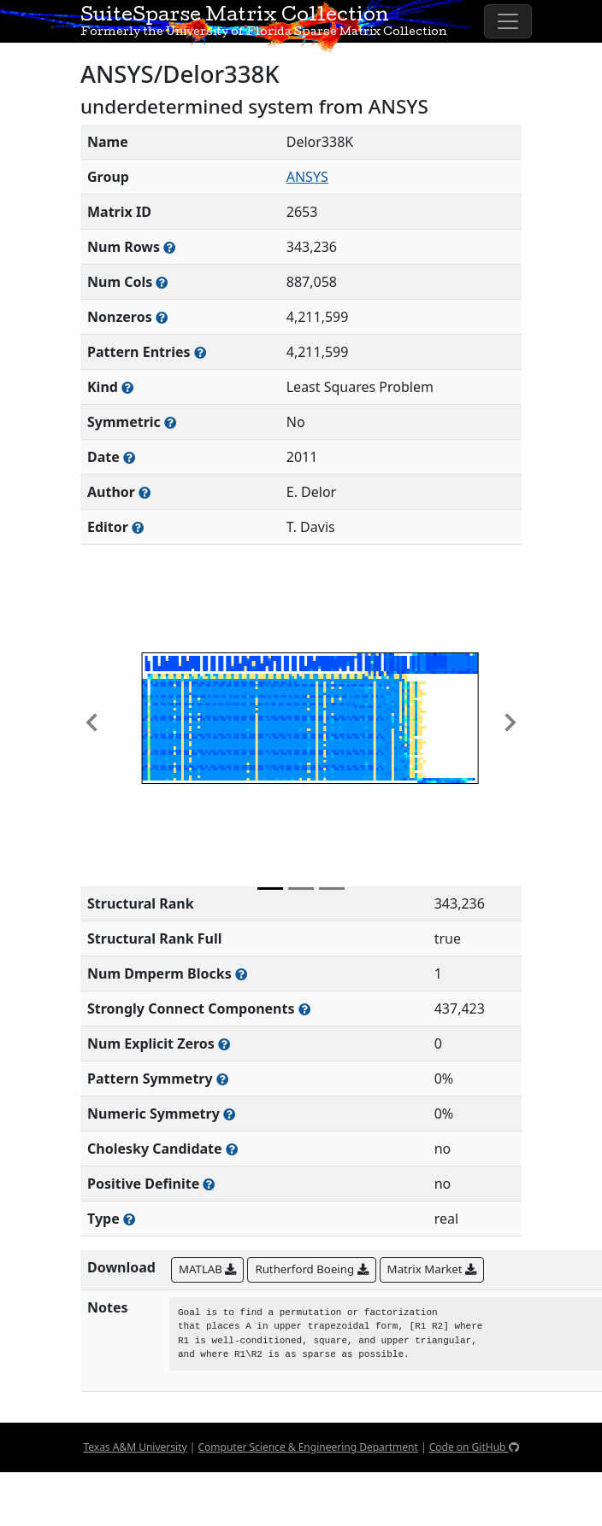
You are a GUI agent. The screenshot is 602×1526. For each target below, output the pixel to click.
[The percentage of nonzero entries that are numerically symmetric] (229, 1114)
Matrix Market (431, 1269)
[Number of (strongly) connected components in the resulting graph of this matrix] (304, 1009)
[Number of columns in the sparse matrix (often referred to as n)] (162, 282)
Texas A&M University (134, 1447)
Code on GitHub (474, 1447)
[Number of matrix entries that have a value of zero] (224, 1044)
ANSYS (307, 176)
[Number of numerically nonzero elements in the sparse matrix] (162, 317)
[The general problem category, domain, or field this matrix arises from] (127, 387)
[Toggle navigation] (508, 21)
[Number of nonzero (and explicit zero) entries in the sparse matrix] (200, 352)
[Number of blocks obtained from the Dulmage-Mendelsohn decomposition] (241, 974)
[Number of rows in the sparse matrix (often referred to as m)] (169, 247)
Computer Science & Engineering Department (307, 1447)
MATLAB (207, 1269)
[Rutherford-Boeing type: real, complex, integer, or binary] (129, 1219)
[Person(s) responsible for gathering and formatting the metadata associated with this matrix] (138, 527)
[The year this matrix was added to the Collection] (129, 457)
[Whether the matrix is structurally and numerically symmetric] (170, 422)
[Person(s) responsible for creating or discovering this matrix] (144, 492)
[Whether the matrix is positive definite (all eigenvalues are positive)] (209, 1184)
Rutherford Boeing (311, 1269)
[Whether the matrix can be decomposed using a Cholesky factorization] (232, 1149)
